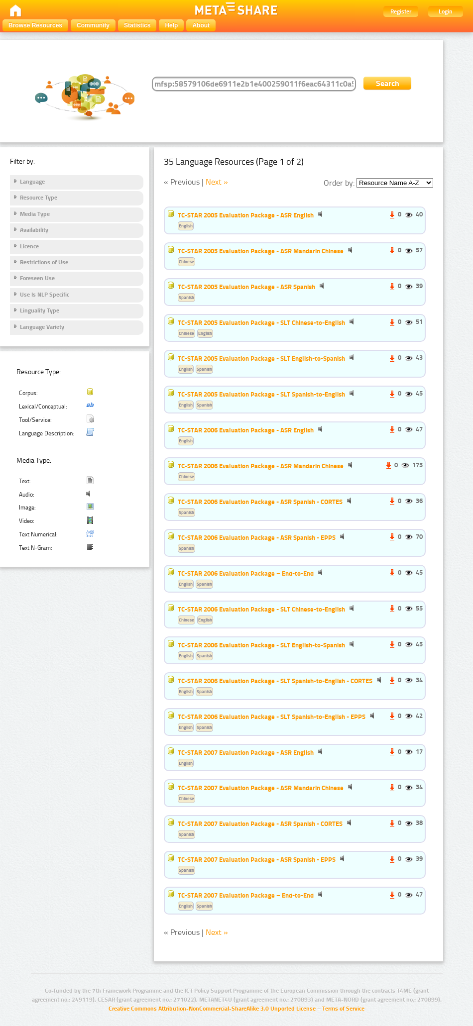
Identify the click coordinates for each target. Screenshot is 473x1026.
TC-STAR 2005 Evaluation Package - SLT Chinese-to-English (261, 322)
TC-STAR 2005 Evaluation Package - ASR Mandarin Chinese (261, 251)
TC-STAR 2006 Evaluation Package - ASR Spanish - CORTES (260, 502)
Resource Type (38, 197)
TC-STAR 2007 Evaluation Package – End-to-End (246, 895)
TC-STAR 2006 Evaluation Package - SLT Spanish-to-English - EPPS (271, 716)
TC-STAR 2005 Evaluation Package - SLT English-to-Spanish (261, 358)
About (201, 25)
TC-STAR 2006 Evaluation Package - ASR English (246, 430)
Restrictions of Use (44, 262)
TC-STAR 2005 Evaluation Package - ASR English (246, 215)
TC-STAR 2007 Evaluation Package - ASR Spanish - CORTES (260, 823)
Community (93, 25)
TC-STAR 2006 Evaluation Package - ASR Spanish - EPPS (257, 537)
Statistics (137, 25)
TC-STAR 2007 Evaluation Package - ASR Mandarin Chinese (261, 788)
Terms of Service (343, 1008)
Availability (34, 229)
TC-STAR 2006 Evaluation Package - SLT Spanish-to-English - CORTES (275, 681)
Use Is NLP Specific (44, 294)
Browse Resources (35, 25)
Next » (217, 182)
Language (32, 181)
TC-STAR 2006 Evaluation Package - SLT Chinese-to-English (261, 609)
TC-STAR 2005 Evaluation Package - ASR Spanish (246, 287)
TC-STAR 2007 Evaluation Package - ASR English (246, 752)
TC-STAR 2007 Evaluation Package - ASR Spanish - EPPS (257, 859)
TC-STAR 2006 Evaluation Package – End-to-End (246, 573)
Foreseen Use (37, 278)
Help (171, 25)
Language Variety (42, 326)
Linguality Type (39, 310)
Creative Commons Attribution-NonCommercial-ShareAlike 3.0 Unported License (212, 1008)
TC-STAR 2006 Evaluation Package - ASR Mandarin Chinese (261, 466)
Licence (29, 246)
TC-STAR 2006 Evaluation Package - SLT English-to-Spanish (261, 645)
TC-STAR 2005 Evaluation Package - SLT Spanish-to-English (261, 394)
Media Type (35, 213)
